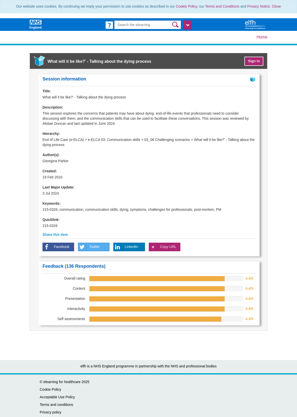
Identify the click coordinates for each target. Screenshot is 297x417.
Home (262, 37)
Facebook (56, 247)
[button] (176, 25)
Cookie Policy (186, 6)
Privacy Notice (258, 6)
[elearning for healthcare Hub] (255, 24)
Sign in (254, 61)
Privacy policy (50, 412)
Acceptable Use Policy (57, 397)
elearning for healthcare (61, 382)
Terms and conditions (56, 405)
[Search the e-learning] (147, 24)
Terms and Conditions (222, 6)
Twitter (89, 247)
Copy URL (163, 247)
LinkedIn (126, 247)
